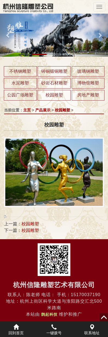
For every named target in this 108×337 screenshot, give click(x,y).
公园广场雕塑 (20, 95)
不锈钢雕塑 (20, 71)
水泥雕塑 (20, 83)
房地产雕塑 (88, 95)
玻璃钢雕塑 (88, 71)
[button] (8, 35)
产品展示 (42, 110)
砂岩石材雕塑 (54, 83)
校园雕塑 (54, 95)
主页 (27, 110)
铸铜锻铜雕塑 (54, 71)
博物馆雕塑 (88, 83)
